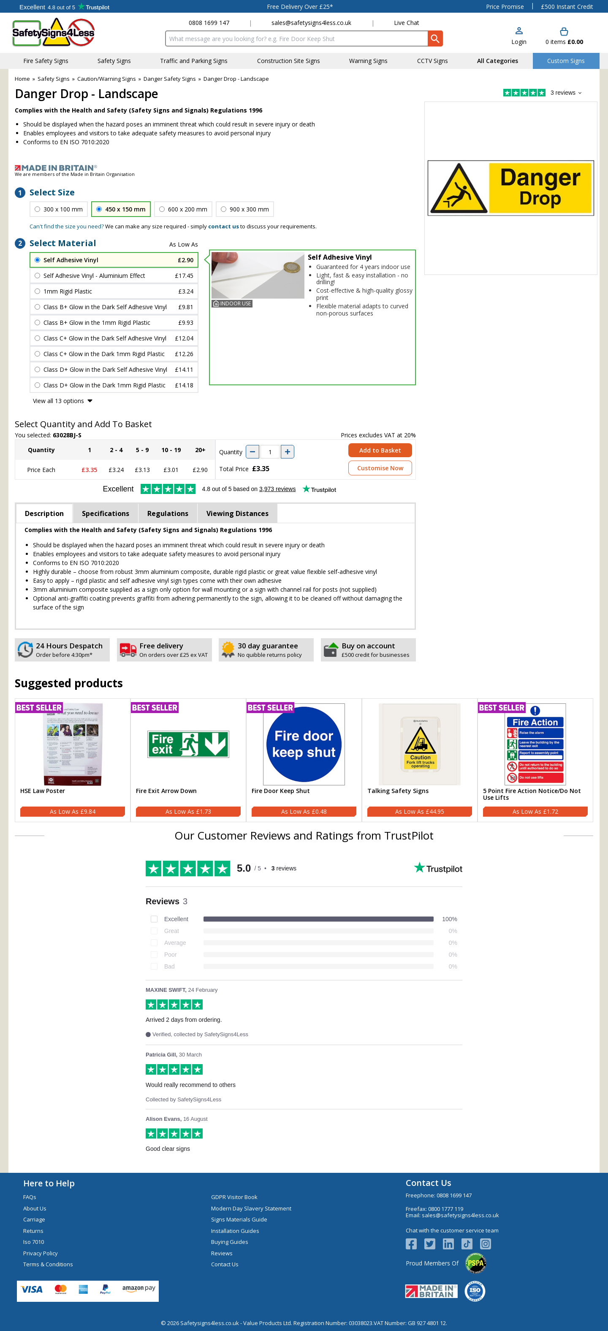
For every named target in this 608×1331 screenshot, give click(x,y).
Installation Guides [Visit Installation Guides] (235, 1231)
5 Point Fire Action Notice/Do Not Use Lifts (532, 795)
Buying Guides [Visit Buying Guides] (229, 1242)
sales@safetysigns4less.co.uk (311, 23)
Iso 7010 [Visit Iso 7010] (33, 1242)
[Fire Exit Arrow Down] (188, 760)
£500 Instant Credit (567, 7)
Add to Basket (380, 450)
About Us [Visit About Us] (34, 1208)
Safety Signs (54, 78)
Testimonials (64, 6)
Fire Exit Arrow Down (166, 791)
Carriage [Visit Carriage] (34, 1219)
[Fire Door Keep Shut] (304, 760)
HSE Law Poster (42, 791)
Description (44, 513)
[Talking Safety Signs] (420, 760)
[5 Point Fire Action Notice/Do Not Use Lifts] (535, 760)
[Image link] (304, 168)
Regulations (167, 513)
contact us (223, 226)
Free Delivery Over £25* (300, 7)
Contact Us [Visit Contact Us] (225, 1264)
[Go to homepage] (61, 32)
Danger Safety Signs (170, 78)
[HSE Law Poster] (72, 760)
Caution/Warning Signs (106, 78)
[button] (519, 36)
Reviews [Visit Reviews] (222, 1253)
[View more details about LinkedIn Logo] (452, 1243)
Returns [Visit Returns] (33, 1231)
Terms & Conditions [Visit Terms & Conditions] (48, 1264)
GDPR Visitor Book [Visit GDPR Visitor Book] (234, 1197)
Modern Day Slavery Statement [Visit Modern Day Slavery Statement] (251, 1208)
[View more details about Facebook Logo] (415, 1243)
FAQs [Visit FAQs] (29, 1197)
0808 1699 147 (209, 23)
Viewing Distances (237, 513)
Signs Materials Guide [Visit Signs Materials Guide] (239, 1219)
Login (519, 42)
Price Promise (505, 7)
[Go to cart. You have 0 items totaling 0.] (564, 36)
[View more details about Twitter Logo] (433, 1243)
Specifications (105, 513)
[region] (72, 744)
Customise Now (380, 468)
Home (22, 78)
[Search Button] (435, 38)
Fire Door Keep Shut (281, 791)
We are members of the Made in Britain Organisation (75, 174)
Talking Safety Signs (398, 791)
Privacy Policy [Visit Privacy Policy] (40, 1253)
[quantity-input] (270, 451)
